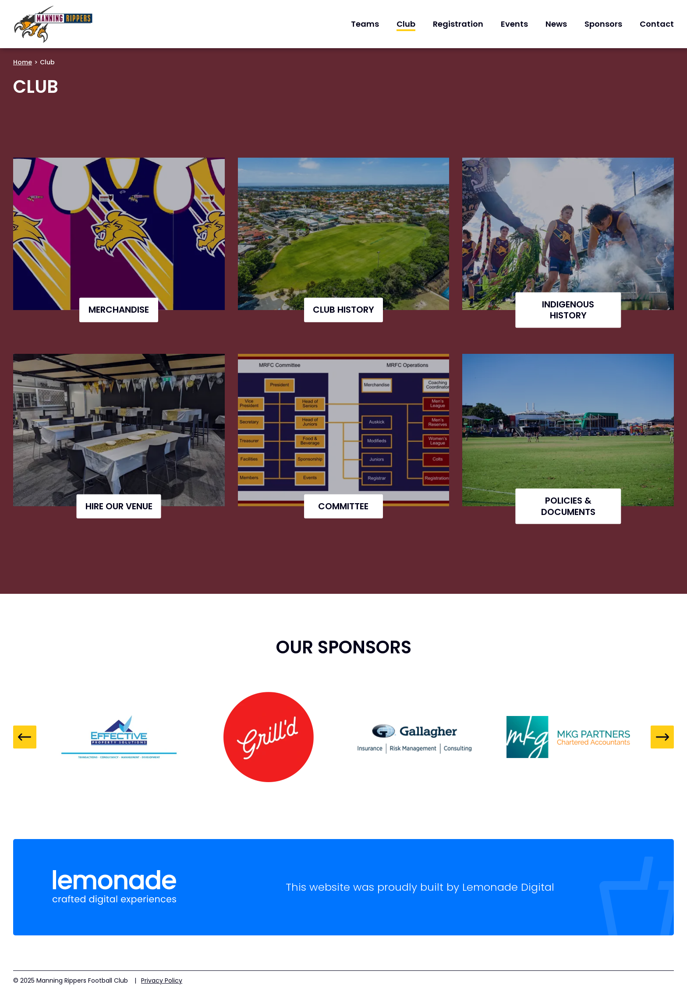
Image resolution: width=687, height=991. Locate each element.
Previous (24, 737)
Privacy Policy (161, 980)
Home (22, 62)
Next (662, 737)
